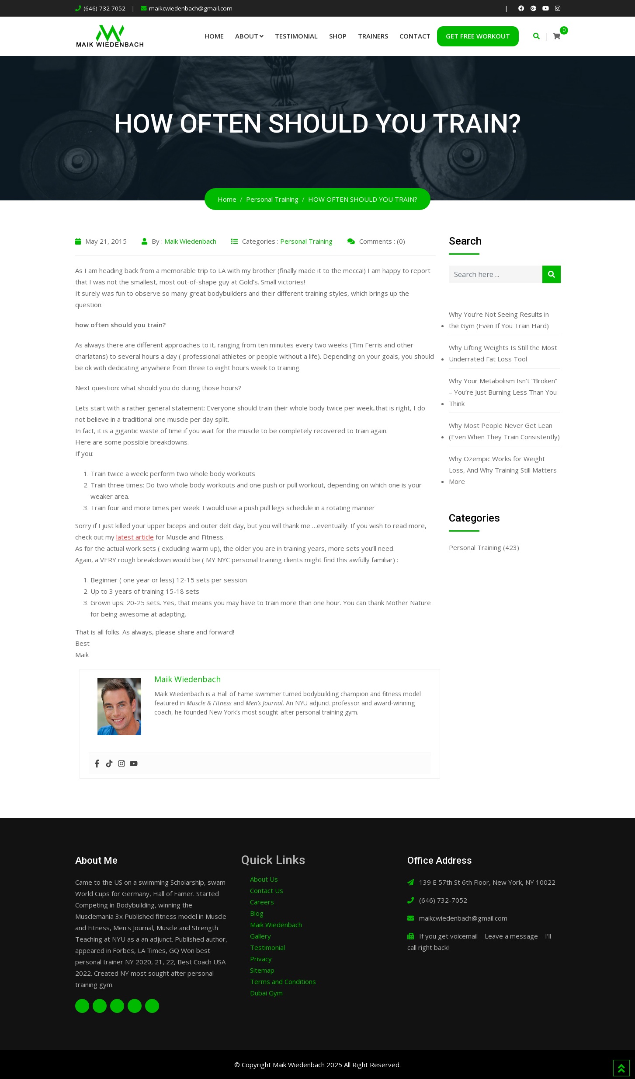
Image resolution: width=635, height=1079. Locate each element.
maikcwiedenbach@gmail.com (190, 8)
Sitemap (262, 970)
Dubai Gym (266, 992)
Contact (414, 36)
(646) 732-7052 (104, 8)
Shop (338, 36)
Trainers (373, 36)
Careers (262, 901)
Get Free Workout (478, 36)
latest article (135, 536)
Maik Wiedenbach (190, 241)
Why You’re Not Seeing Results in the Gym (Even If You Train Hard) (499, 320)
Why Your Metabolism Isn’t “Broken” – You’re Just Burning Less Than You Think (503, 392)
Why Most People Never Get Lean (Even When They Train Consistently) (504, 431)
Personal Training (306, 241)
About (246, 36)
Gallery (260, 936)
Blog (257, 913)
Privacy (261, 958)
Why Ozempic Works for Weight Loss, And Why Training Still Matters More (503, 470)
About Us (264, 879)
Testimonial (296, 36)
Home (214, 36)
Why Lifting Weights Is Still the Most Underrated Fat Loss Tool (503, 353)
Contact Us (266, 890)
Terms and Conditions (283, 981)
